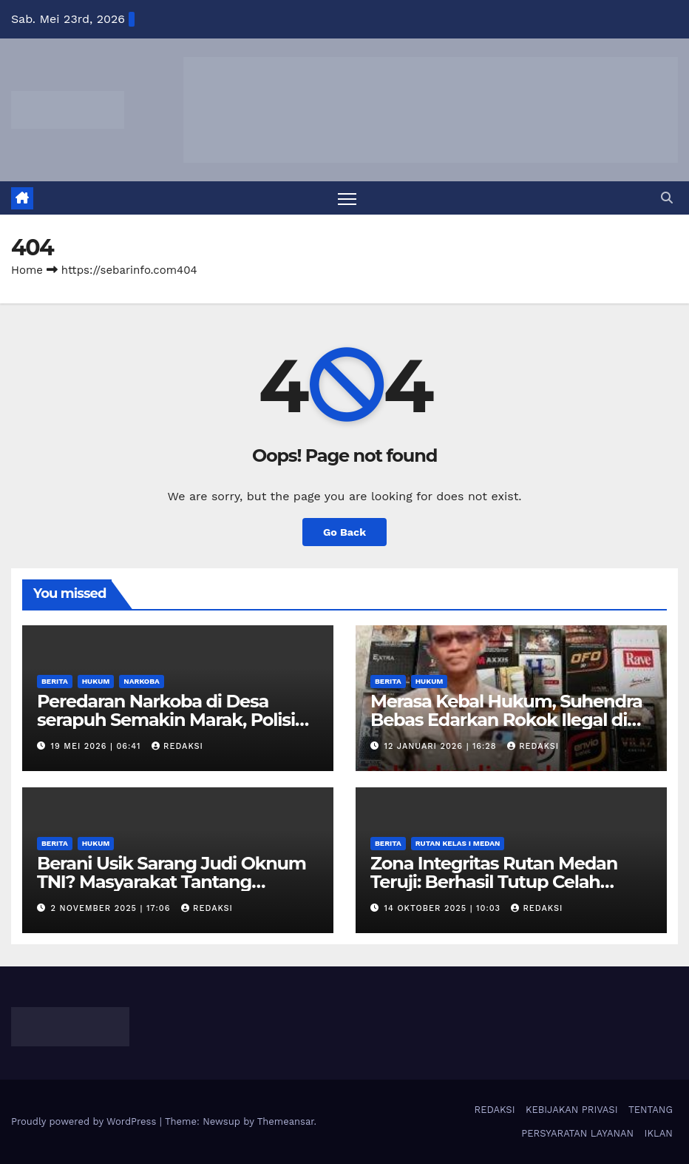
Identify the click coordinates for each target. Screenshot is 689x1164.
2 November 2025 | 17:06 (112, 908)
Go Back (344, 532)
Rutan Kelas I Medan (457, 843)
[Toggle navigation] (347, 198)
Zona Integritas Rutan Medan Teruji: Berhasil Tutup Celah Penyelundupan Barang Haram (502, 881)
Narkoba (141, 681)
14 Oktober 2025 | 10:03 (444, 908)
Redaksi (177, 746)
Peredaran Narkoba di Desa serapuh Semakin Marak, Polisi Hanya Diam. (166, 719)
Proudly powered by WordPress (85, 1121)
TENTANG (650, 1109)
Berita (54, 681)
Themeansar (285, 1121)
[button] (667, 198)
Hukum (96, 681)
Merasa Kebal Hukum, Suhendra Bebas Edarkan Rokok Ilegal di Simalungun (506, 719)
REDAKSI (495, 1109)
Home (27, 270)
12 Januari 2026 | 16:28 (442, 746)
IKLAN (659, 1133)
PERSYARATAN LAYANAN (577, 1133)
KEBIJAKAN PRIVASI (572, 1109)
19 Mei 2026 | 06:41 (97, 746)
